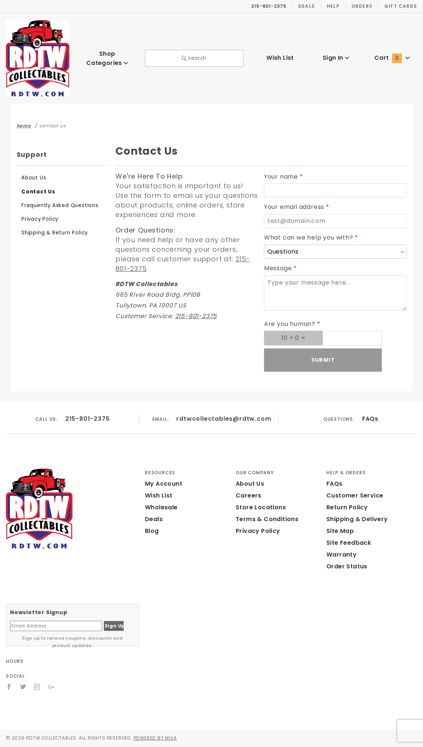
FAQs (369, 418)
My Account (163, 483)
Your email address (295, 207)
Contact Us (36, 191)
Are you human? (290, 324)
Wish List (280, 58)
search (194, 58)
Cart (392, 58)
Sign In (336, 58)
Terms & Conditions (266, 519)
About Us (33, 177)
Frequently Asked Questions (59, 205)
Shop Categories (107, 58)
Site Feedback (348, 542)
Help (337, 6)
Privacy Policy (40, 219)
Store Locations (260, 507)
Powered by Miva (150, 738)
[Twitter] (23, 687)
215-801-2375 (197, 316)
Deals (311, 6)
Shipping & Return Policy (54, 232)
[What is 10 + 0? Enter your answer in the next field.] (293, 338)
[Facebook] (9, 687)
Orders (365, 6)
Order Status (346, 566)
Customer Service (354, 495)
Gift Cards (402, 6)
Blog (152, 531)
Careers (248, 495)
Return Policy (346, 507)
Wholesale (161, 507)
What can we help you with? (309, 237)
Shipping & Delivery (357, 519)
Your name (281, 176)
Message (278, 268)
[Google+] (52, 687)
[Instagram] (37, 687)
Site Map (339, 531)
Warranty (341, 554)
